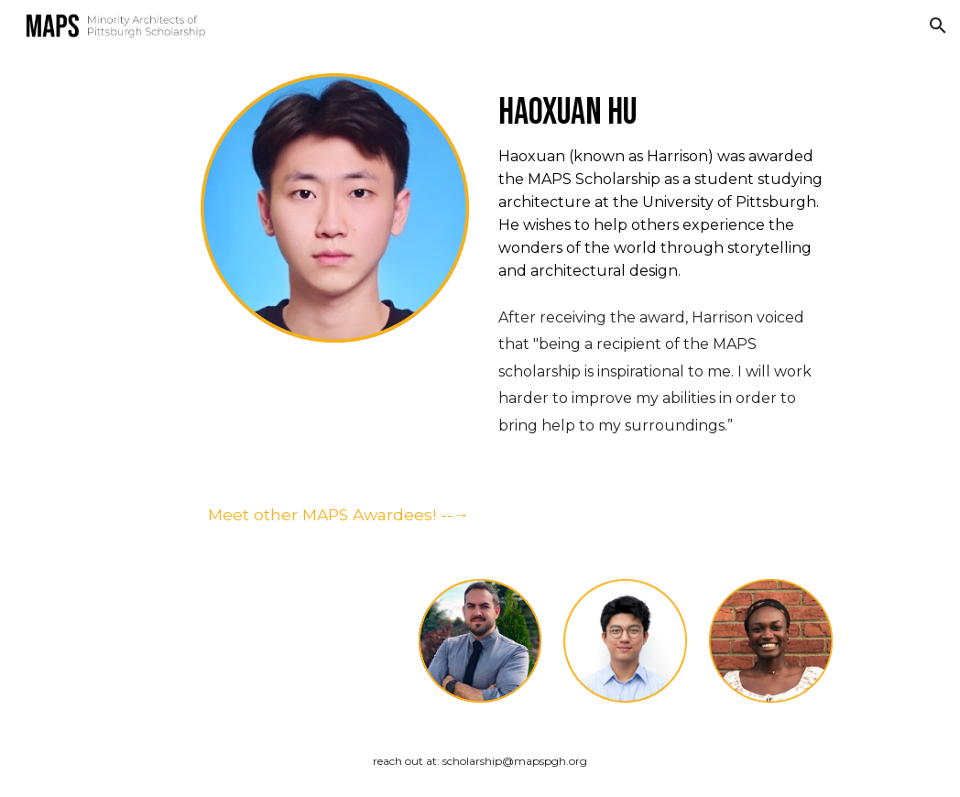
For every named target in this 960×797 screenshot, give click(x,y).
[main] (662, 102)
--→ (452, 514)
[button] (938, 26)
